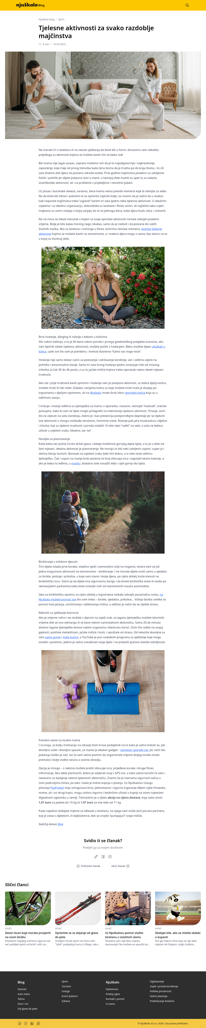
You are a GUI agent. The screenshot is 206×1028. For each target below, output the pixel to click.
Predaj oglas (113, 994)
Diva (60, 824)
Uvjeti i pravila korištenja (164, 986)
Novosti (22, 989)
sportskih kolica (135, 393)
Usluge (66, 991)
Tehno (21, 999)
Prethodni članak (88, 866)
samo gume (52, 637)
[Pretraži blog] (187, 5)
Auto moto (24, 994)
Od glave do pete (27, 1008)
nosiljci (75, 463)
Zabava (66, 1001)
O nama (110, 1003)
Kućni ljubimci (70, 996)
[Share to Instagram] (109, 856)
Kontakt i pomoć (115, 999)
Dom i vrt (23, 1003)
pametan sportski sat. (134, 750)
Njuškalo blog (46, 19)
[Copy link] (96, 856)
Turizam (66, 986)
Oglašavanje (157, 981)
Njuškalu (95, 393)
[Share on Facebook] (103, 856)
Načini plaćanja (158, 996)
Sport (61, 19)
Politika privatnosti (160, 991)
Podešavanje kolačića (162, 1001)
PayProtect (57, 788)
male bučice (71, 637)
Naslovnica (112, 989)
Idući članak (120, 866)
